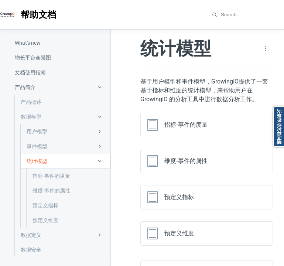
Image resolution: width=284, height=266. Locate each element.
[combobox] (252, 14)
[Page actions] (265, 48)
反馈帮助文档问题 (279, 126)
